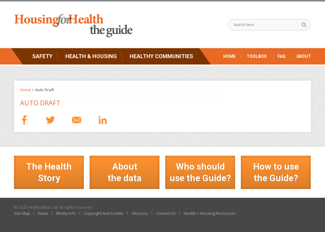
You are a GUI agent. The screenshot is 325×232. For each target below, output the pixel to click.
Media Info (66, 213)
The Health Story (49, 172)
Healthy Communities (161, 56)
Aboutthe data (125, 172)
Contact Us (166, 213)
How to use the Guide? (276, 172)
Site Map (22, 213)
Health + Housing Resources (210, 213)
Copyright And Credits (104, 213)
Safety (42, 56)
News (43, 213)
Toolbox (257, 56)
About (303, 56)
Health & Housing (91, 56)
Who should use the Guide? (200, 172)
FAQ (282, 56)
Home (229, 56)
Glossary (140, 213)
